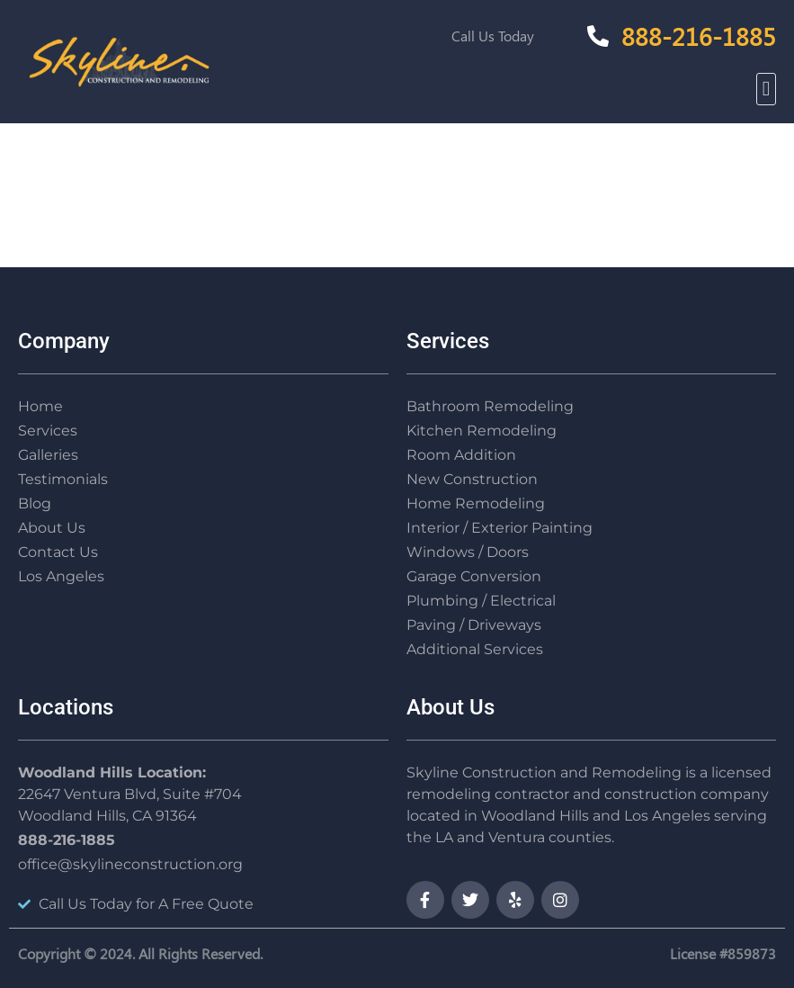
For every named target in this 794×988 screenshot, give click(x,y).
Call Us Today (492, 35)
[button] (766, 89)
